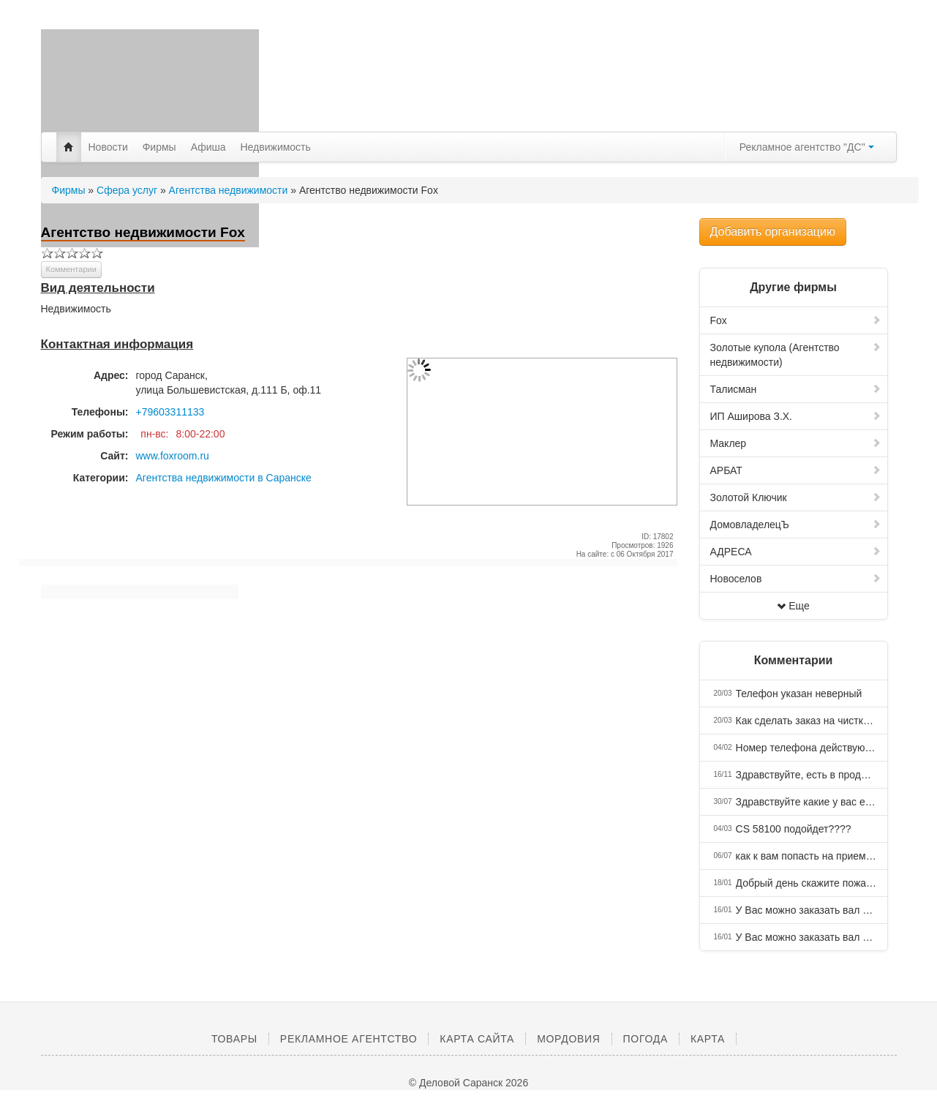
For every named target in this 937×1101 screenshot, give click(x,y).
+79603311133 (170, 412)
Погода (645, 1039)
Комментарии (71, 269)
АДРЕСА (795, 551)
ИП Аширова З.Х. (795, 416)
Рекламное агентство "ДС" (807, 147)
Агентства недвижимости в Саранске (224, 478)
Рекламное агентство (348, 1039)
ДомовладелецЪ (795, 524)
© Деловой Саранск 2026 (468, 1083)
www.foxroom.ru (172, 456)
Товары (234, 1039)
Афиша (208, 147)
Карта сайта (477, 1039)
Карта (707, 1039)
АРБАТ (795, 470)
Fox (795, 320)
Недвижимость (276, 147)
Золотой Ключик (795, 497)
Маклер (795, 443)
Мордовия (568, 1039)
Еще (793, 606)
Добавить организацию (772, 231)
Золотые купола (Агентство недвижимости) (795, 355)
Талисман (795, 389)
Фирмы (159, 147)
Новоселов (795, 579)
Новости (108, 147)
